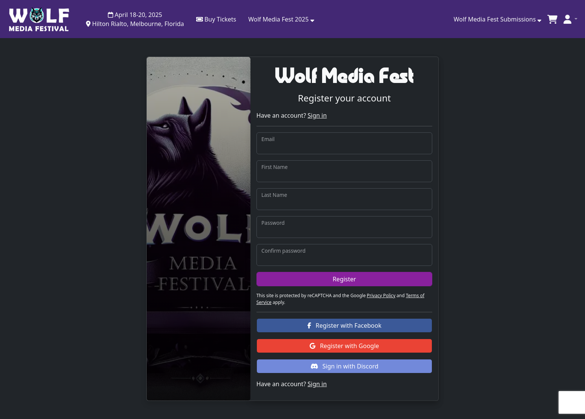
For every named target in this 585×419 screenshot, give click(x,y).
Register (344, 279)
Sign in (317, 115)
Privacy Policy (381, 295)
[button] (281, 19)
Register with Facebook (344, 325)
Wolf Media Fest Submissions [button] (497, 19)
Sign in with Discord (344, 366)
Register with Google (344, 346)
